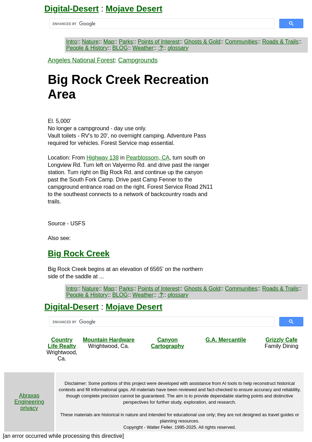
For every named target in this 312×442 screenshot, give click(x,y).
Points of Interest (158, 42)
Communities (241, 42)
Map (108, 42)
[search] (161, 24)
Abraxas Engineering (29, 399)
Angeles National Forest (81, 60)
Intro (71, 42)
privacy (29, 408)
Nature (90, 42)
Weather (142, 48)
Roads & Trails (280, 42)
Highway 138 (102, 158)
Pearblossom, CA (148, 158)
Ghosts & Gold (202, 42)
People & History (87, 48)
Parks (126, 42)
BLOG (120, 48)
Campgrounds (137, 60)
